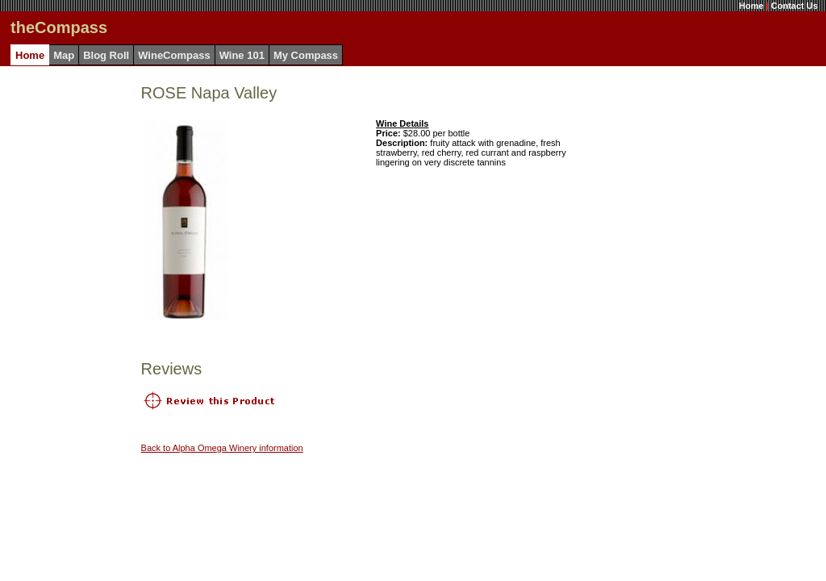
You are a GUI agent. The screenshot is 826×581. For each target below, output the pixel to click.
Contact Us (794, 5)
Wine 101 (242, 55)
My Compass (305, 55)
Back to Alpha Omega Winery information (222, 448)
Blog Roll (106, 55)
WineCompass (174, 55)
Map (63, 55)
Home (751, 5)
